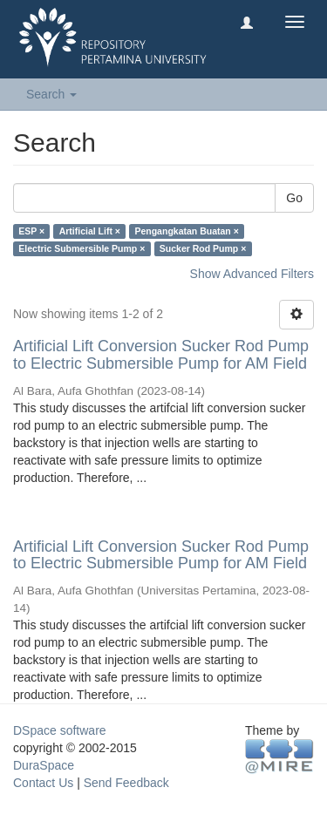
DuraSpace (43, 765)
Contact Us (43, 783)
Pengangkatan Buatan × (186, 231)
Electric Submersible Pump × (81, 248)
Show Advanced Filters (252, 274)
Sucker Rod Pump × (203, 248)
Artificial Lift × (89, 231)
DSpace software (59, 730)
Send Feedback (126, 783)
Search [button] (51, 94)
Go (294, 198)
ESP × (31, 231)
